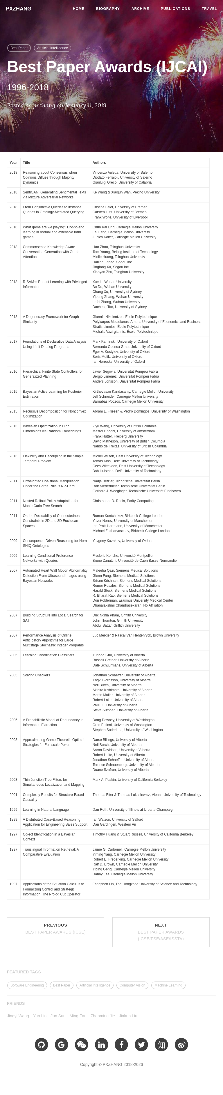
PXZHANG (18, 9)
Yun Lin (40, 1016)
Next (161, 932)
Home (78, 9)
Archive (140, 9)
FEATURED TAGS (24, 972)
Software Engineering (27, 985)
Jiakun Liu (128, 1016)
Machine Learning (168, 985)
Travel (209, 9)
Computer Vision (132, 985)
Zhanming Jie (103, 1016)
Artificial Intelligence (52, 48)
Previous (55, 928)
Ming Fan (78, 1016)
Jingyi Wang (18, 1016)
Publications (175, 9)
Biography (108, 9)
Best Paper (19, 48)
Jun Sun (58, 1016)
